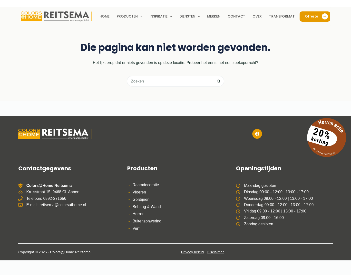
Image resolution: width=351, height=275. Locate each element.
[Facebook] (257, 134)
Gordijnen (141, 199)
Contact (236, 16)
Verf (136, 228)
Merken (213, 16)
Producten (130, 16)
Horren (139, 214)
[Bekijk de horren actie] (326, 137)
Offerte (316, 16)
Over (257, 16)
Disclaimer (215, 252)
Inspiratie (162, 16)
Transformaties (284, 16)
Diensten (190, 16)
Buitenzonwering (147, 221)
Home (104, 16)
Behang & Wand (147, 207)
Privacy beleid (192, 252)
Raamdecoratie (146, 185)
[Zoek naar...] (170, 81)
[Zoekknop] (218, 81)
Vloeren (139, 192)
